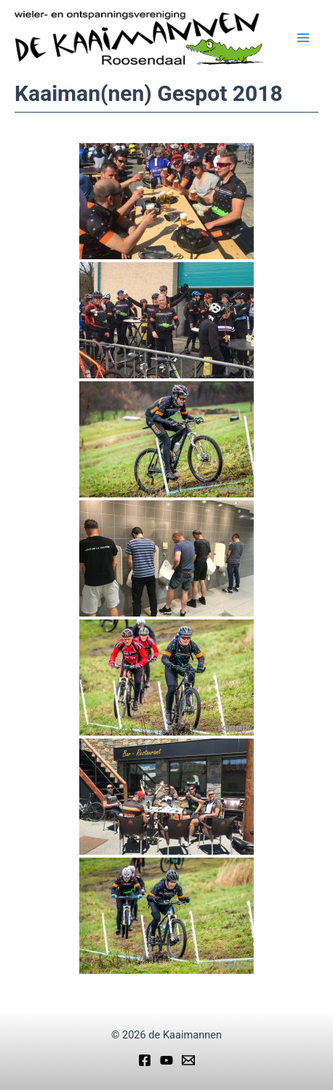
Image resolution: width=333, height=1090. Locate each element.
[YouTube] (166, 1060)
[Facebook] (144, 1060)
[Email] (188, 1060)
